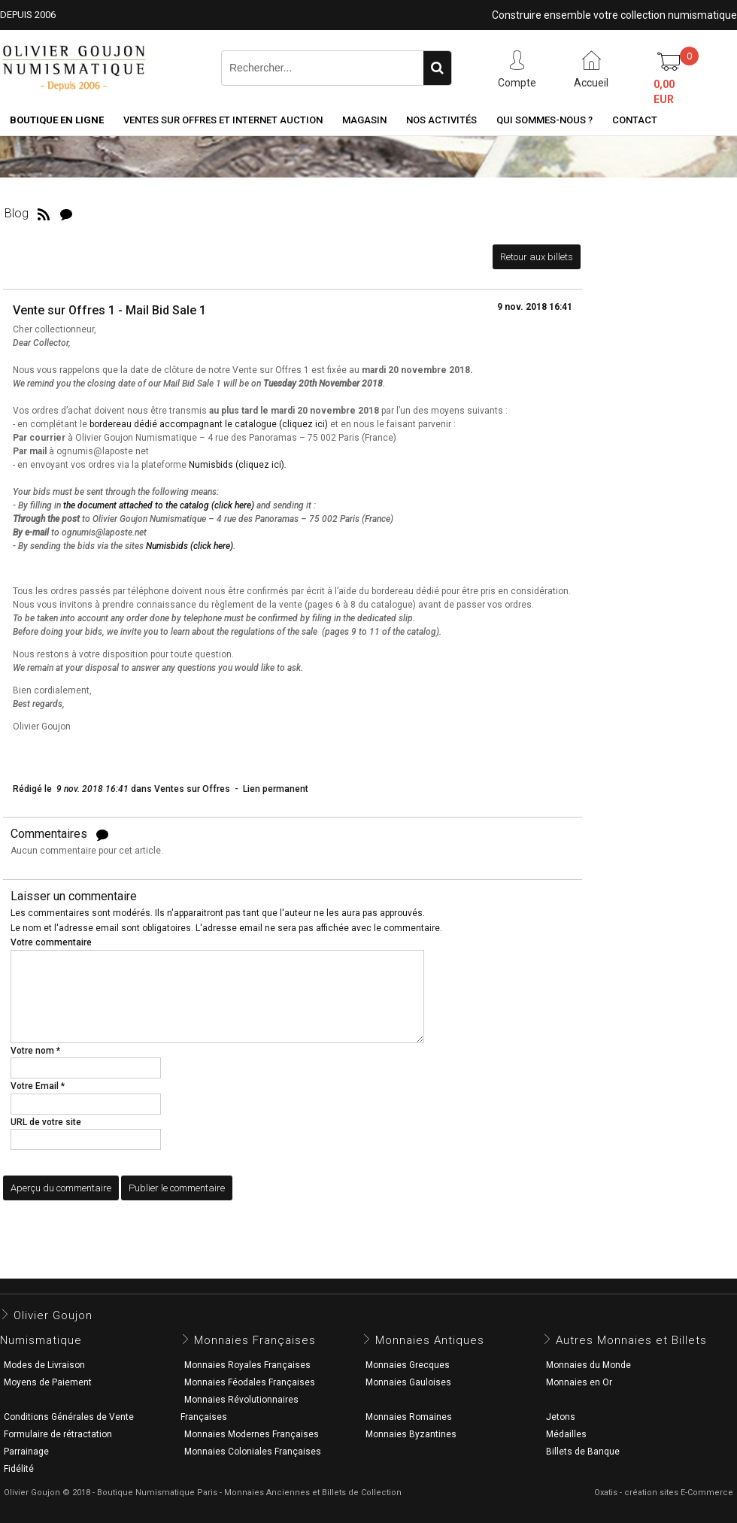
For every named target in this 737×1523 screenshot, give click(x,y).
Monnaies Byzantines (410, 1434)
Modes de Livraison (44, 1365)
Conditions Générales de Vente (69, 1417)
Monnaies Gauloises (408, 1382)
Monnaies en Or (579, 1382)
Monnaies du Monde (588, 1365)
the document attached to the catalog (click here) (158, 505)
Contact (634, 120)
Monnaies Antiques (429, 1340)
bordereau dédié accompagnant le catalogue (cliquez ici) (208, 424)
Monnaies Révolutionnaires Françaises (239, 1408)
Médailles (566, 1434)
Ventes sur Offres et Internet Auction (223, 120)
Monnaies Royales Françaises (247, 1365)
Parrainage (26, 1451)
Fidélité (19, 1469)
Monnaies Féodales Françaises (249, 1382)
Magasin (364, 120)
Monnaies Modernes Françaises (251, 1434)
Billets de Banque (583, 1451)
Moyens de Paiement (48, 1382)
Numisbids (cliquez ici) (236, 465)
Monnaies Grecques (407, 1365)
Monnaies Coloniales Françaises (252, 1451)
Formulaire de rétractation (58, 1434)
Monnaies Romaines (408, 1417)
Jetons (560, 1417)
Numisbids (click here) (189, 546)
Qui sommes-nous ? (544, 120)
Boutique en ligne (57, 120)
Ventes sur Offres (192, 789)
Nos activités (441, 120)
